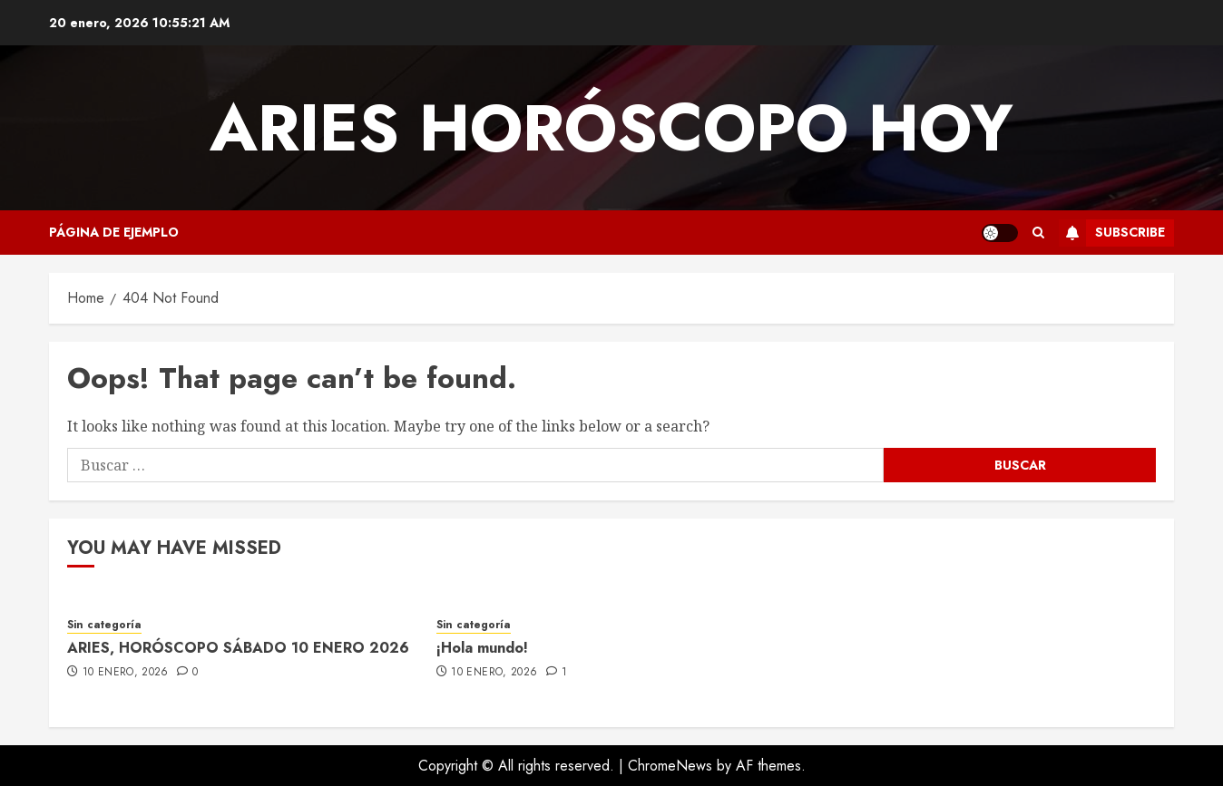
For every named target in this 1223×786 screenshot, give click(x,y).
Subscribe (1112, 233)
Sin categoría (104, 625)
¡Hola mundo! (482, 647)
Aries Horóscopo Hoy (611, 128)
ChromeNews (670, 765)
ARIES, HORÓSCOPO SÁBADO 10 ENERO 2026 (238, 647)
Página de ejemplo (114, 232)
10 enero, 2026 (126, 672)
